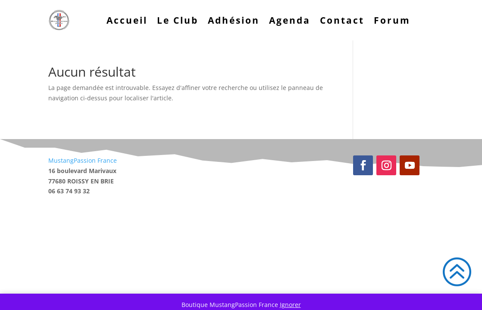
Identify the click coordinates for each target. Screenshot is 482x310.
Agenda (289, 20)
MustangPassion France (82, 160)
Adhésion (234, 20)
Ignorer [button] (290, 305)
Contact (342, 20)
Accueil (126, 20)
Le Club (177, 20)
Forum (392, 20)
